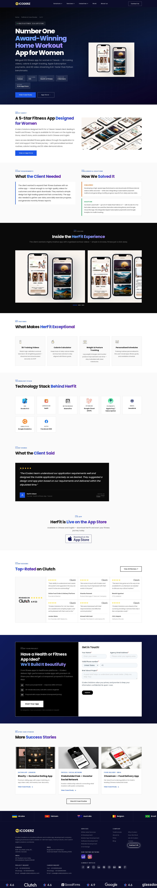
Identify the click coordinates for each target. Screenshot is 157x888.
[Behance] (114, 867)
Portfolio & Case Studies (29, 17)
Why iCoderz (132, 832)
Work (94, 4)
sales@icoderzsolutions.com (29, 873)
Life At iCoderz (133, 838)
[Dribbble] (109, 867)
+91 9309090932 (24, 868)
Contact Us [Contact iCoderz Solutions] (135, 4)
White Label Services (88, 832)
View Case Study (25, 95)
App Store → (46, 95)
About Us (116, 835)
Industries (83, 4)
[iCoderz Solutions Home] (26, 831)
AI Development (86, 835)
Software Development (89, 841)
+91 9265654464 (56, 868)
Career (130, 841)
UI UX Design (85, 847)
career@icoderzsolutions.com (62, 873)
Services (71, 4)
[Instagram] (94, 867)
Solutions (57, 4)
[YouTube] (120, 867)
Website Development (89, 844)
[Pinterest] (104, 867)
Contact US (133, 845)
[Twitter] (88, 867)
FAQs (114, 838)
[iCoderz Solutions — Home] (24, 3)
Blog (114, 841)
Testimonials (117, 832)
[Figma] (125, 867)
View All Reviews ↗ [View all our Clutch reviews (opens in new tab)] (131, 569)
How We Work (133, 835)
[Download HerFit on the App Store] (78, 539)
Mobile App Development (90, 838)
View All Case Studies (78, 801)
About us (104, 4)
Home (17, 17)
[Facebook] (83, 867)
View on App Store (26, 153)
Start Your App (32, 704)
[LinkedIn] (99, 867)
